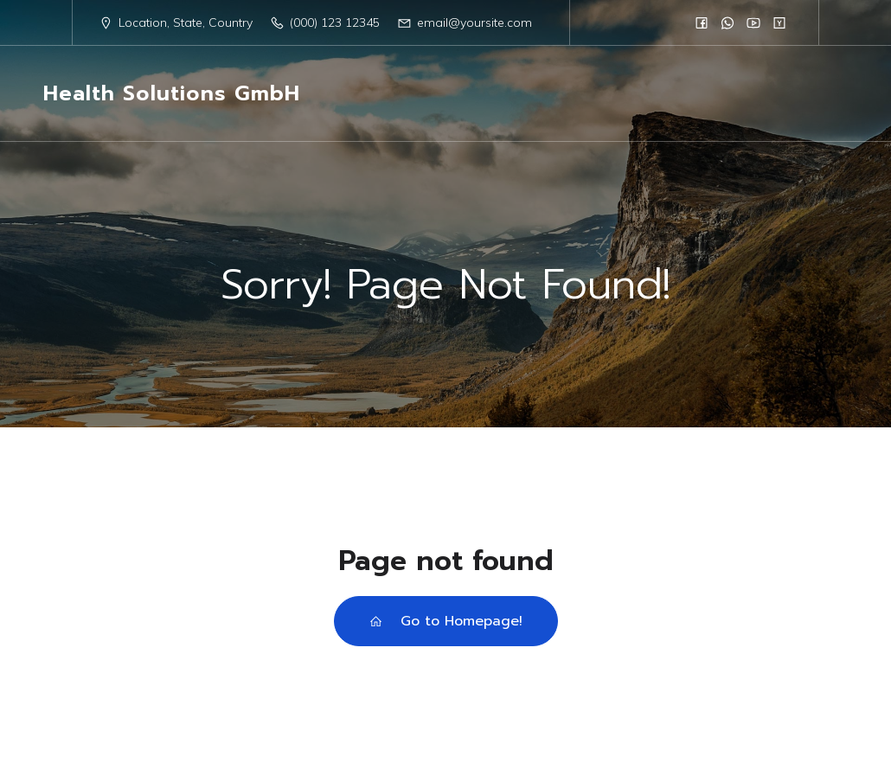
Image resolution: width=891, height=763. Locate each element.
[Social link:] (702, 22)
